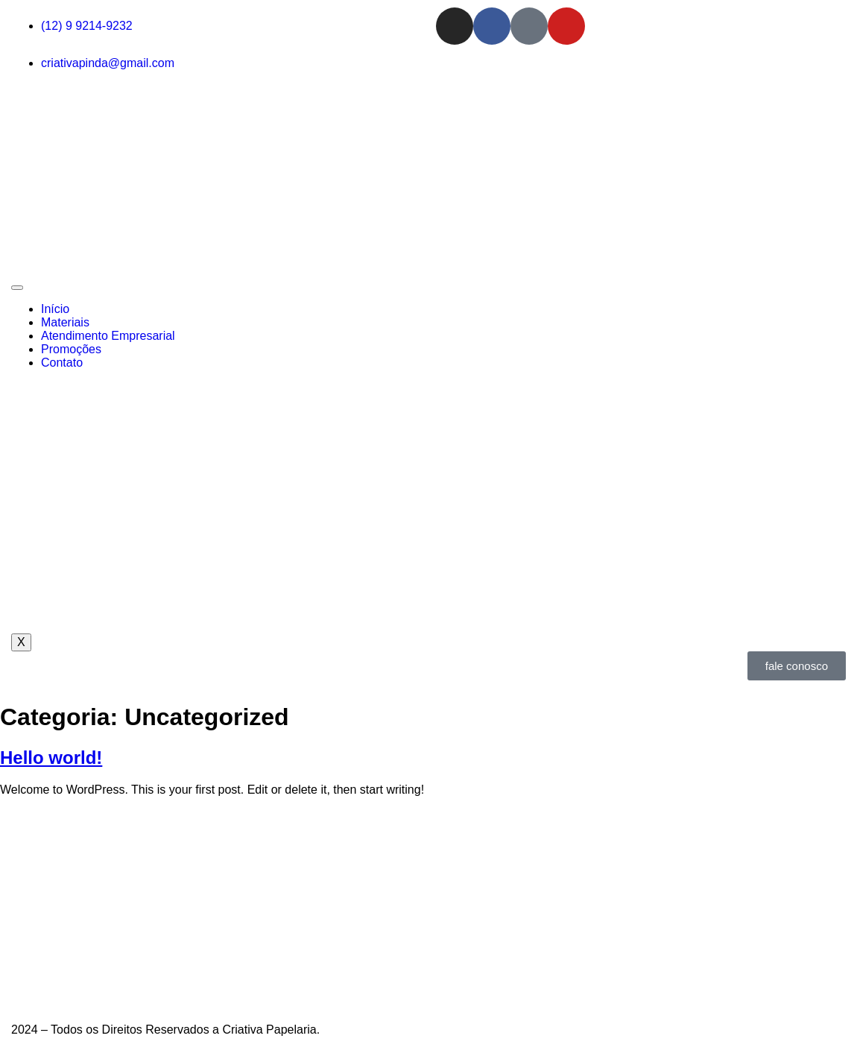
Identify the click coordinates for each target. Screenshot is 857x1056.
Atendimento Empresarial (108, 335)
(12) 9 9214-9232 (87, 25)
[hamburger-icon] (17, 287)
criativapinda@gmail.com (107, 63)
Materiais (65, 322)
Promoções (71, 349)
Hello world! (51, 757)
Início (55, 309)
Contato (62, 362)
